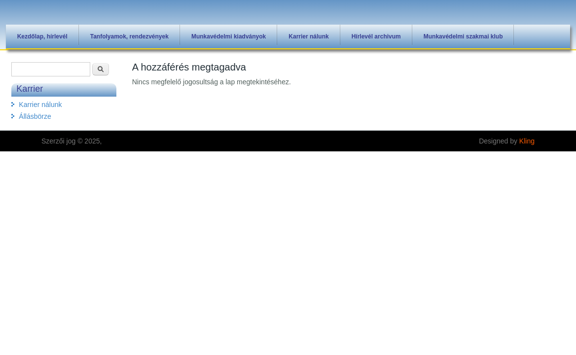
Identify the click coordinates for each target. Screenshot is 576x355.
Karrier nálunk (308, 36)
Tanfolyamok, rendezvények (129, 36)
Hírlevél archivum (376, 36)
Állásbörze (35, 116)
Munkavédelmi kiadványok (228, 36)
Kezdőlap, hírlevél (42, 36)
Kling (527, 141)
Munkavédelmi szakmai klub (463, 36)
